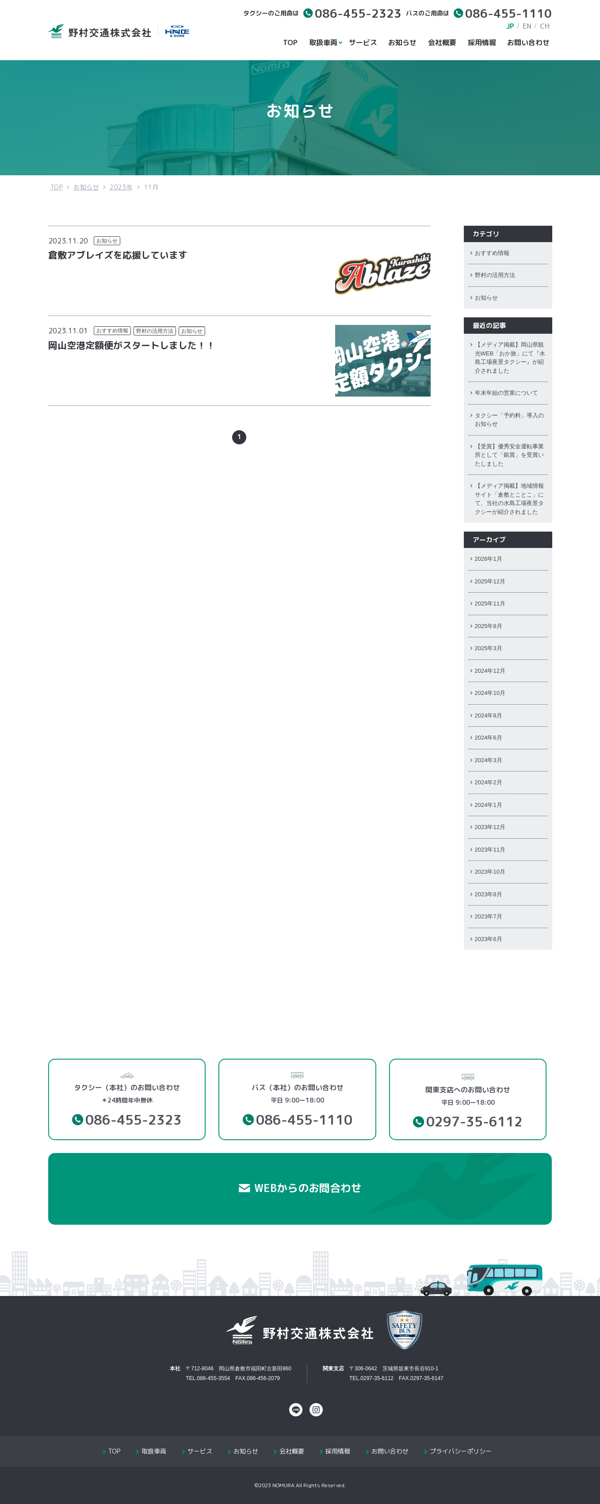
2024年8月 (488, 715)
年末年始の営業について (506, 392)
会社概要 (442, 42)
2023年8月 (488, 894)
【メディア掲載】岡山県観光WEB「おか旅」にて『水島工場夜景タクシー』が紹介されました (510, 357)
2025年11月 (490, 603)
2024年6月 (488, 737)
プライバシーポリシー (461, 1451)
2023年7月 (488, 916)
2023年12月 (490, 827)
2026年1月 (488, 558)
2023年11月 (490, 849)
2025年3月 (488, 648)
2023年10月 (490, 871)
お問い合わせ (528, 42)
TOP (290, 42)
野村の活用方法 (154, 331)
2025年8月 (488, 626)
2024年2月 (488, 782)
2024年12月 (490, 670)
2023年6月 (488, 939)
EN (527, 26)
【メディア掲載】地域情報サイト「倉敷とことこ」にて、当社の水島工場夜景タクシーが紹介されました (509, 498)
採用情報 (482, 42)
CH (545, 26)
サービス (363, 42)
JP (510, 26)
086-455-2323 (358, 13)
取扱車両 (324, 42)
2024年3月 (488, 760)
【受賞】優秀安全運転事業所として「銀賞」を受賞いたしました (509, 455)
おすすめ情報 (112, 331)
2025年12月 (490, 581)
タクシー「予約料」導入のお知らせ (509, 420)
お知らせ (402, 42)
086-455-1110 (508, 13)
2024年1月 (488, 805)
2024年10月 (490, 693)
